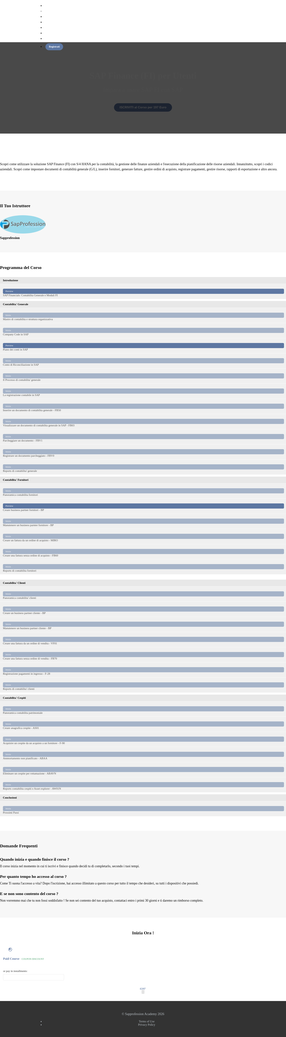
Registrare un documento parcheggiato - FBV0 (143, 451)
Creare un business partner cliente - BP (143, 609)
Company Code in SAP (143, 330)
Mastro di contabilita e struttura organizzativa (143, 315)
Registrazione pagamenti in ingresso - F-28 (143, 669)
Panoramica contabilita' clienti (143, 594)
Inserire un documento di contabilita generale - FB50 (143, 406)
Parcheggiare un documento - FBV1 (143, 436)
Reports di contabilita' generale (143, 467)
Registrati (54, 46)
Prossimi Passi (143, 808)
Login (47, 38)
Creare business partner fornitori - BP (143, 506)
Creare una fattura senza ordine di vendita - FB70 (143, 654)
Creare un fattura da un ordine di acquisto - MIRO (143, 536)
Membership (50, 22)
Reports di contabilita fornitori (143, 566)
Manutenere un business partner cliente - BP (143, 624)
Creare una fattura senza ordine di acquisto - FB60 (143, 551)
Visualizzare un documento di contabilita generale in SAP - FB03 (143, 421)
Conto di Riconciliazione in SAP (143, 360)
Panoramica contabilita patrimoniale (143, 709)
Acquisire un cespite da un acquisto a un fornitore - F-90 (143, 739)
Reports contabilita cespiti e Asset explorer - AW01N (143, 784)
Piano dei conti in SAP (143, 345)
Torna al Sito (51, 27)
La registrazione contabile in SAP (143, 391)
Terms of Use (146, 1021)
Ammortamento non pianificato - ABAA (143, 754)
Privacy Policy (146, 1024)
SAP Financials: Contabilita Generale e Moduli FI (143, 291)
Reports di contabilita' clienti (143, 685)
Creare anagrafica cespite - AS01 (143, 724)
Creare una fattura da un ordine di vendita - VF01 (143, 639)
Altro (47, 33)
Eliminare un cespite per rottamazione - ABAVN (143, 769)
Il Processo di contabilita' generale (143, 376)
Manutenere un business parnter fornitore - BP (143, 521)
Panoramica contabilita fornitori (143, 491)
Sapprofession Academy (62, 11)
